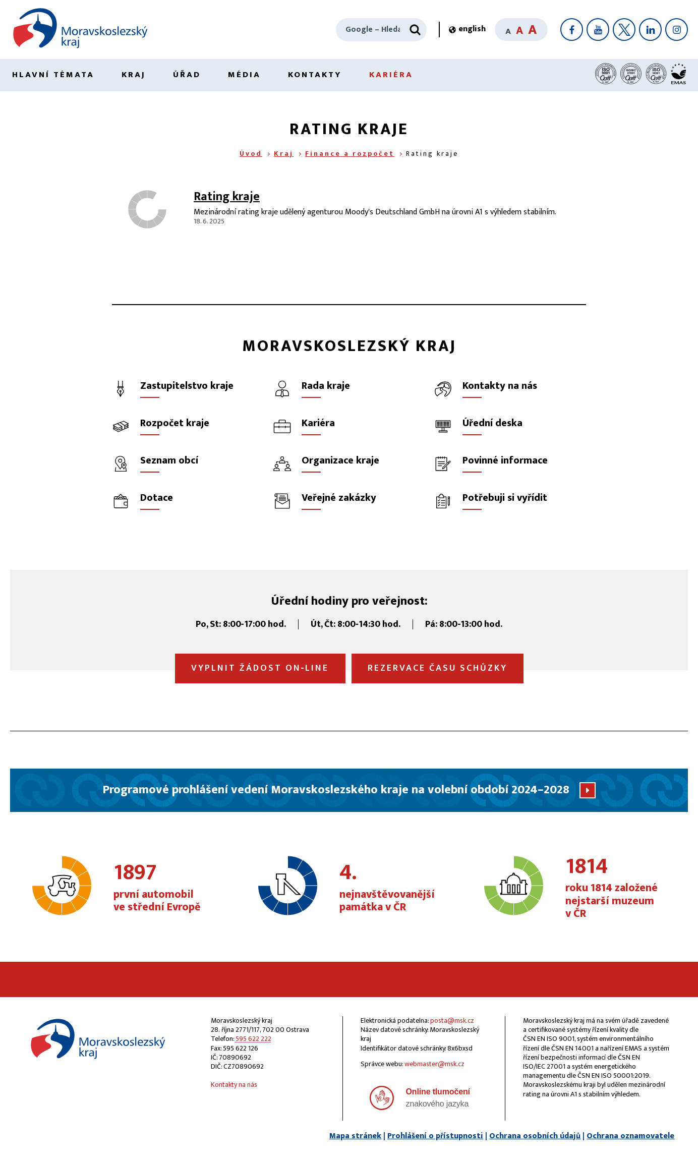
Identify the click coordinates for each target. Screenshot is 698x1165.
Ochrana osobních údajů (534, 1136)
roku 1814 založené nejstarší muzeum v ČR (617, 888)
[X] (624, 29)
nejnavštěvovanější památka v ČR (391, 888)
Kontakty (315, 75)
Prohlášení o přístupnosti (435, 1136)
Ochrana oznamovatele (630, 1136)
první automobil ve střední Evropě (165, 888)
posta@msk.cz (452, 1020)
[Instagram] (676, 29)
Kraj (134, 75)
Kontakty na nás (234, 1084)
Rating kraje (227, 197)
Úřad (187, 75)
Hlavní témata (53, 75)
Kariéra (391, 75)
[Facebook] (571, 29)
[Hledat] (415, 29)
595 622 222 (253, 1038)
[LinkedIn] (650, 29)
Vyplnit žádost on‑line (260, 668)
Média (244, 75)
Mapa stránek (355, 1136)
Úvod (251, 153)
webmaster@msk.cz (434, 1064)
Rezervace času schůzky (437, 668)
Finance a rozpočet (349, 153)
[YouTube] (598, 29)
